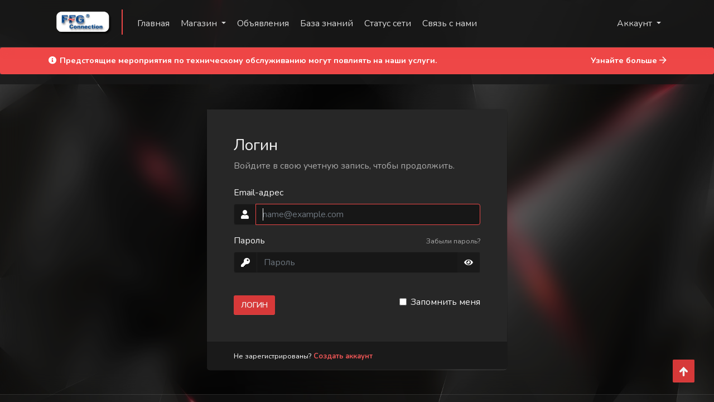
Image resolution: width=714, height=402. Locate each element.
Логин (254, 305)
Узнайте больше (629, 60)
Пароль (249, 240)
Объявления (263, 23)
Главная (153, 23)
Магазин (200, 23)
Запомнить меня (445, 302)
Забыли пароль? (453, 241)
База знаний (326, 23)
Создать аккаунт (343, 356)
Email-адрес (258, 192)
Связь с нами (449, 23)
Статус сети (387, 23)
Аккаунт (635, 23)
